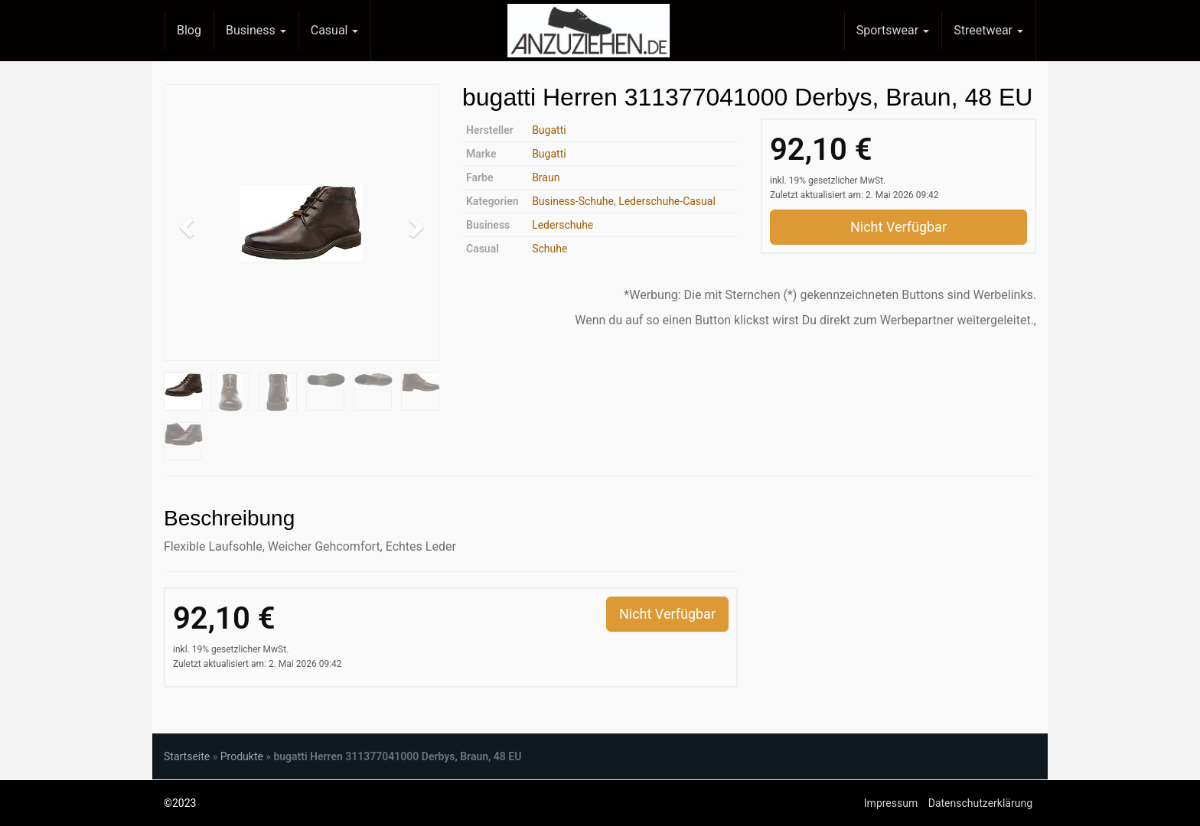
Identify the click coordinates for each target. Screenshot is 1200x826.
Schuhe (549, 248)
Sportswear (893, 30)
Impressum (891, 803)
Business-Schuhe (573, 201)
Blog (189, 30)
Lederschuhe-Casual (667, 201)
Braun (545, 177)
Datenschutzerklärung (980, 803)
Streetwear (988, 30)
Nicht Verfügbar (898, 227)
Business (256, 30)
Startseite (187, 756)
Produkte (241, 756)
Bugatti (549, 130)
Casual (335, 30)
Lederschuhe (562, 225)
